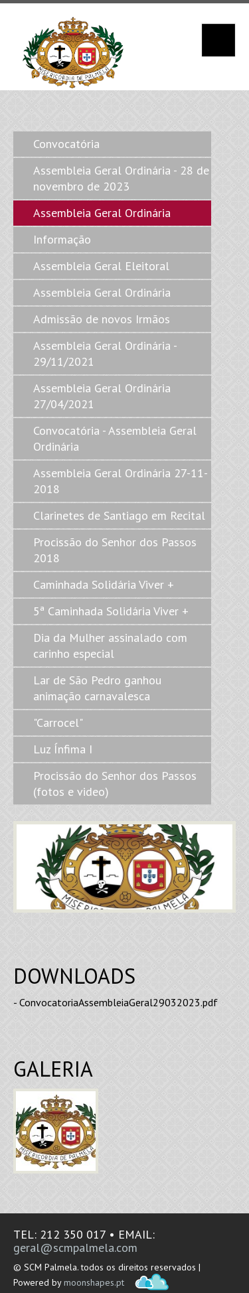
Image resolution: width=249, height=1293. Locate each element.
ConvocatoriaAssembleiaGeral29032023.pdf (118, 1002)
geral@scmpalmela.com (75, 1247)
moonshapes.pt (94, 1282)
